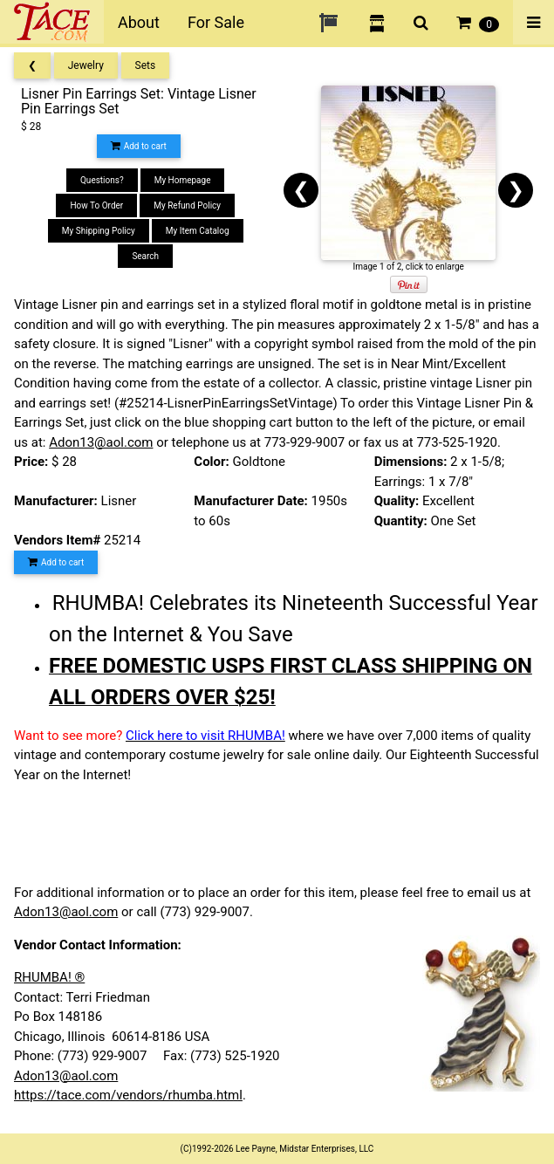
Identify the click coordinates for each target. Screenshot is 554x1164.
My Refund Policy (187, 205)
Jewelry (86, 65)
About (139, 22)
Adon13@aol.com (101, 442)
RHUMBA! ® (49, 977)
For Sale (216, 22)
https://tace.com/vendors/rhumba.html (128, 1095)
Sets (145, 65)
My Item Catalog (197, 231)
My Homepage (182, 180)
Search (145, 256)
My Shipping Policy (98, 231)
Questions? (102, 180)
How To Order (96, 205)
